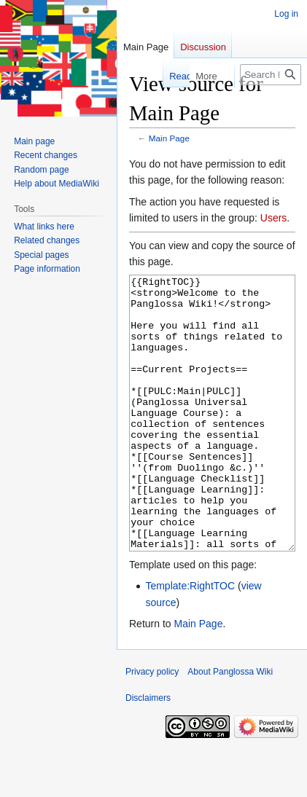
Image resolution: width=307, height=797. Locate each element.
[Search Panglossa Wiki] (270, 74)
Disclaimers (148, 752)
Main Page (169, 138)
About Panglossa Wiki (230, 726)
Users (273, 218)
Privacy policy (152, 726)
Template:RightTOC (190, 640)
